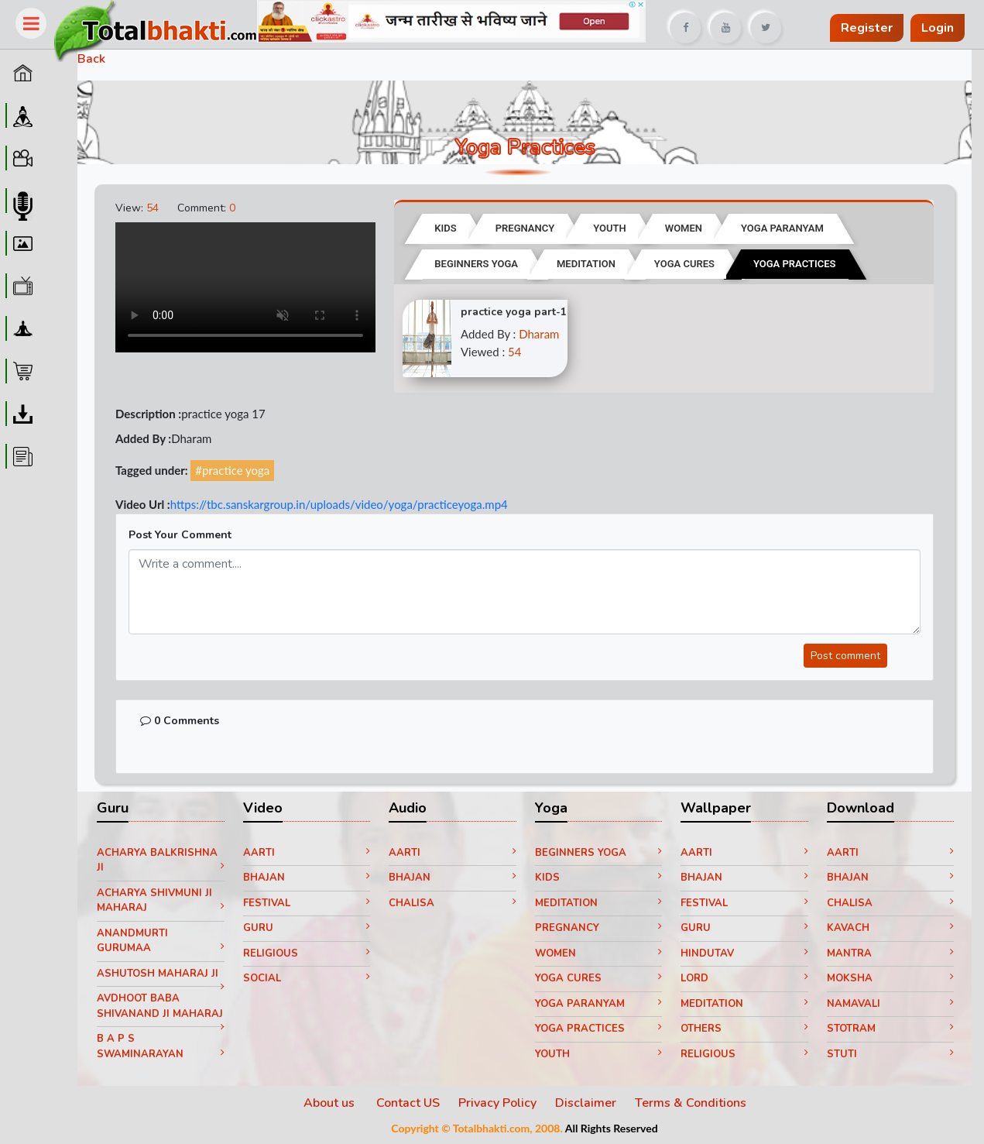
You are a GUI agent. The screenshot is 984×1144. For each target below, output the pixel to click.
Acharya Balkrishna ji (161, 860)
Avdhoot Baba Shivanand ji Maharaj (161, 1008)
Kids (599, 878)
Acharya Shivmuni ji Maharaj (161, 901)
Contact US (408, 1102)
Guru (307, 928)
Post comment (845, 655)
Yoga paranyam (599, 1004)
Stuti (891, 1054)
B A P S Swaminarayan (161, 1046)
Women (599, 953)
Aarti (307, 853)
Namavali (891, 1004)
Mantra (891, 953)
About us (330, 1102)
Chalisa (452, 903)
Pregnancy (599, 928)
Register (867, 27)
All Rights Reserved (611, 1128)
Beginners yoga (599, 853)
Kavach (891, 928)
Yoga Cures (599, 978)
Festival (307, 903)
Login (937, 27)
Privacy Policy (497, 1102)
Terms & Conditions (690, 1102)
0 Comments (179, 720)
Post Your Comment (180, 534)
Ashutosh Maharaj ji (161, 977)
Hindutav (744, 953)
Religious (307, 953)
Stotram (891, 1029)
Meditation (599, 903)
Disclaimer (585, 1102)
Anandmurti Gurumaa (161, 941)
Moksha (891, 978)
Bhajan (307, 878)
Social (307, 978)
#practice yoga (232, 470)
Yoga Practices (599, 1029)
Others (744, 1029)
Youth (599, 1054)
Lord (744, 978)
